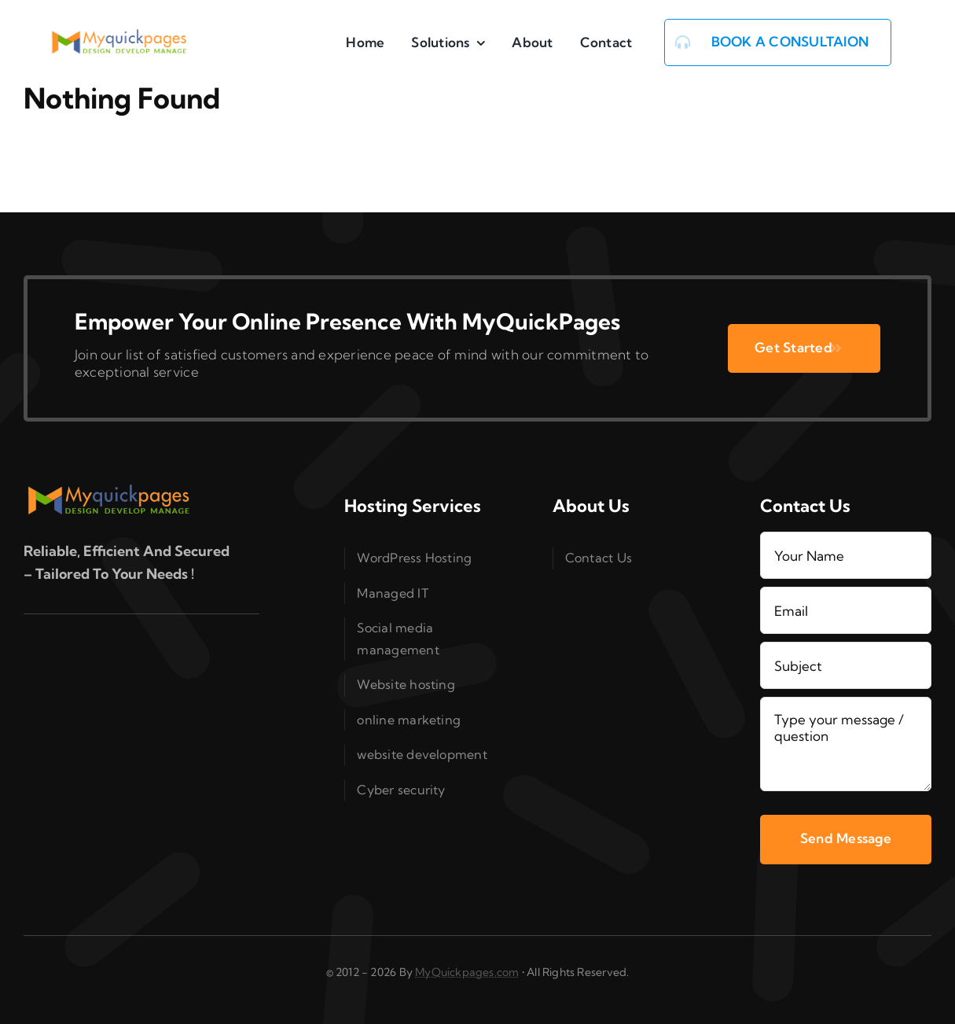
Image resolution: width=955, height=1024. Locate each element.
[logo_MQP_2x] (120, 36)
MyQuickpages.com (467, 972)
